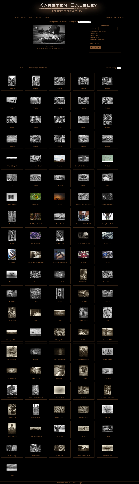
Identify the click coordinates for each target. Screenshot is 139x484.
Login (80, 483)
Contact (46, 17)
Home (17, 17)
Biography (38, 17)
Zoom (22, 67)
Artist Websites (61, 483)
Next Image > (43, 67)
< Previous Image (33, 67)
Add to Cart (95, 47)
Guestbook (108, 17)
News (30, 17)
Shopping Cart (119, 17)
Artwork (23, 17)
